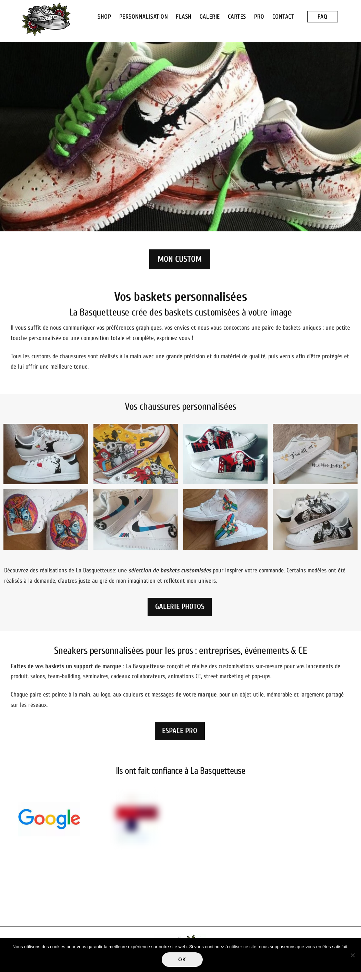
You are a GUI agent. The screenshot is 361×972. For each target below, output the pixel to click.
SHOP (104, 16)
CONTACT (283, 16)
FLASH (184, 16)
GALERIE (210, 16)
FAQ (323, 16)
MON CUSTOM (180, 259)
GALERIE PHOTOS (179, 606)
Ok (182, 959)
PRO (259, 16)
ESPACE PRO (179, 731)
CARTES (237, 16)
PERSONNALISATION (143, 16)
